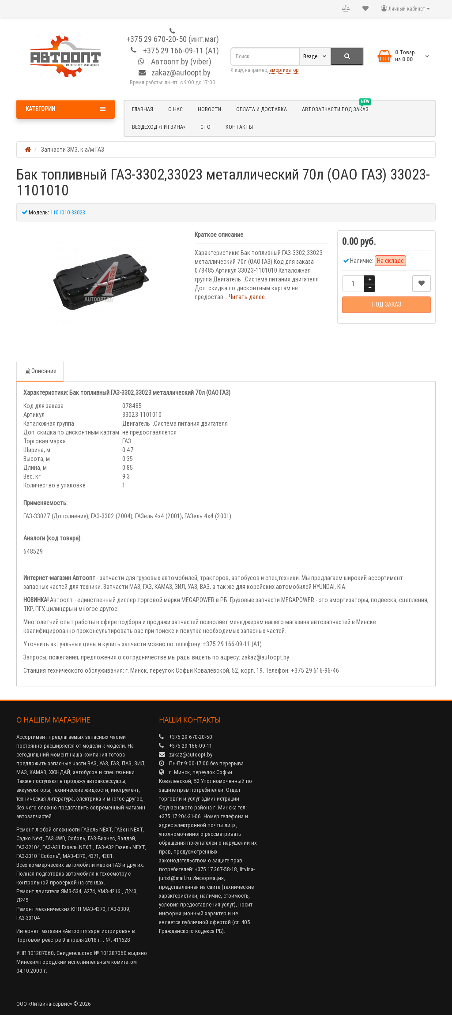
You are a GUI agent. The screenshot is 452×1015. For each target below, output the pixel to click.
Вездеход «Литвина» (158, 127)
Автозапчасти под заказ (336, 108)
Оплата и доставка (261, 109)
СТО (205, 127)
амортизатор (283, 70)
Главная (142, 109)
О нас (175, 109)
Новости (209, 109)
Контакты (239, 127)
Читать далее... (249, 297)
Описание (39, 371)
